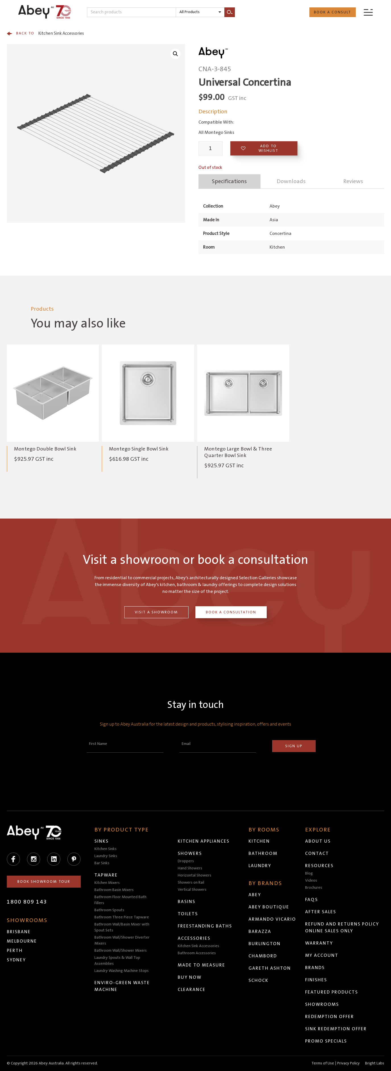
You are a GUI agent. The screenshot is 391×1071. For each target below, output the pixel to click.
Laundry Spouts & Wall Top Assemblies (117, 960)
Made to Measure (201, 965)
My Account (321, 955)
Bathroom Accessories (197, 953)
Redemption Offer (329, 1016)
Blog (309, 873)
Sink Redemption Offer (336, 1028)
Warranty (319, 943)
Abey (255, 894)
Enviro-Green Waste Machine (122, 986)
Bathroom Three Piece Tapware (121, 917)
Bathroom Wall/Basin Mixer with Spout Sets (121, 927)
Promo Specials (326, 1041)
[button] (175, 54)
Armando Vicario (272, 919)
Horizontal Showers (194, 875)
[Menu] (368, 12)
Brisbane (19, 931)
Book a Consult (332, 12)
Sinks (101, 841)
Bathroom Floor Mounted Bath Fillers (120, 900)
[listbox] (200, 12)
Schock (258, 980)
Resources (319, 865)
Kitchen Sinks (105, 849)
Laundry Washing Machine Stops (121, 970)
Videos (311, 880)
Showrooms (322, 1004)
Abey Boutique (269, 907)
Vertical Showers (192, 889)
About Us (318, 841)
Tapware (106, 875)
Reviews (353, 181)
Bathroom (263, 853)
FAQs (311, 899)
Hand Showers (190, 868)
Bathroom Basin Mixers (114, 890)
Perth (15, 950)
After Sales (320, 911)
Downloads (291, 181)
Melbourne (22, 941)
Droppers (186, 861)
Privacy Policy (348, 1063)
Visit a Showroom (156, 612)
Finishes (316, 979)
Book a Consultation (231, 612)
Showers (190, 853)
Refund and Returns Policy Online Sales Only (342, 927)
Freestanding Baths (205, 926)
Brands (315, 967)
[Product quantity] (210, 148)
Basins (186, 901)
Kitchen (259, 841)
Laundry (260, 865)
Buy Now (190, 977)
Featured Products (331, 992)
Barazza (260, 931)
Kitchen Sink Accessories (45, 33)
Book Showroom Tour (43, 882)
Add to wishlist (259, 148)
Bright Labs (374, 1063)
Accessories (194, 938)
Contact (317, 853)
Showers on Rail (191, 882)
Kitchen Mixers (107, 882)
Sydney (16, 960)
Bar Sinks (101, 863)
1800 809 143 (27, 902)
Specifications (229, 181)
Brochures (313, 887)
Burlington (265, 943)
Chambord (263, 956)
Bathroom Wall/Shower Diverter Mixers (122, 940)
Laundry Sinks (105, 856)
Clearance (192, 989)
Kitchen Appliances (203, 841)
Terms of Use (322, 1063)
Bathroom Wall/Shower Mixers (120, 950)
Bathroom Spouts (109, 910)
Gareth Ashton (270, 968)
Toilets (188, 913)
